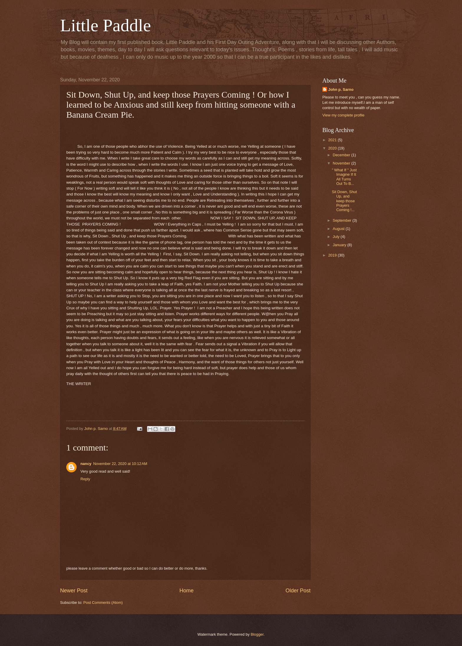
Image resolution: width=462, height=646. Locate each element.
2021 (333, 140)
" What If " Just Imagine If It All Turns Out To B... (344, 177)
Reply (85, 479)
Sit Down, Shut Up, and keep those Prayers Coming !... (344, 201)
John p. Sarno (341, 89)
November (342, 163)
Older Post (298, 591)
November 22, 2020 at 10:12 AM (120, 463)
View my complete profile (343, 115)
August (339, 228)
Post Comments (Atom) (103, 602)
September (342, 220)
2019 (333, 255)
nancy (85, 463)
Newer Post (74, 591)
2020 (333, 148)
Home (186, 591)
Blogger (257, 634)
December (342, 155)
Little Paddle (105, 25)
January (340, 245)
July (336, 236)
